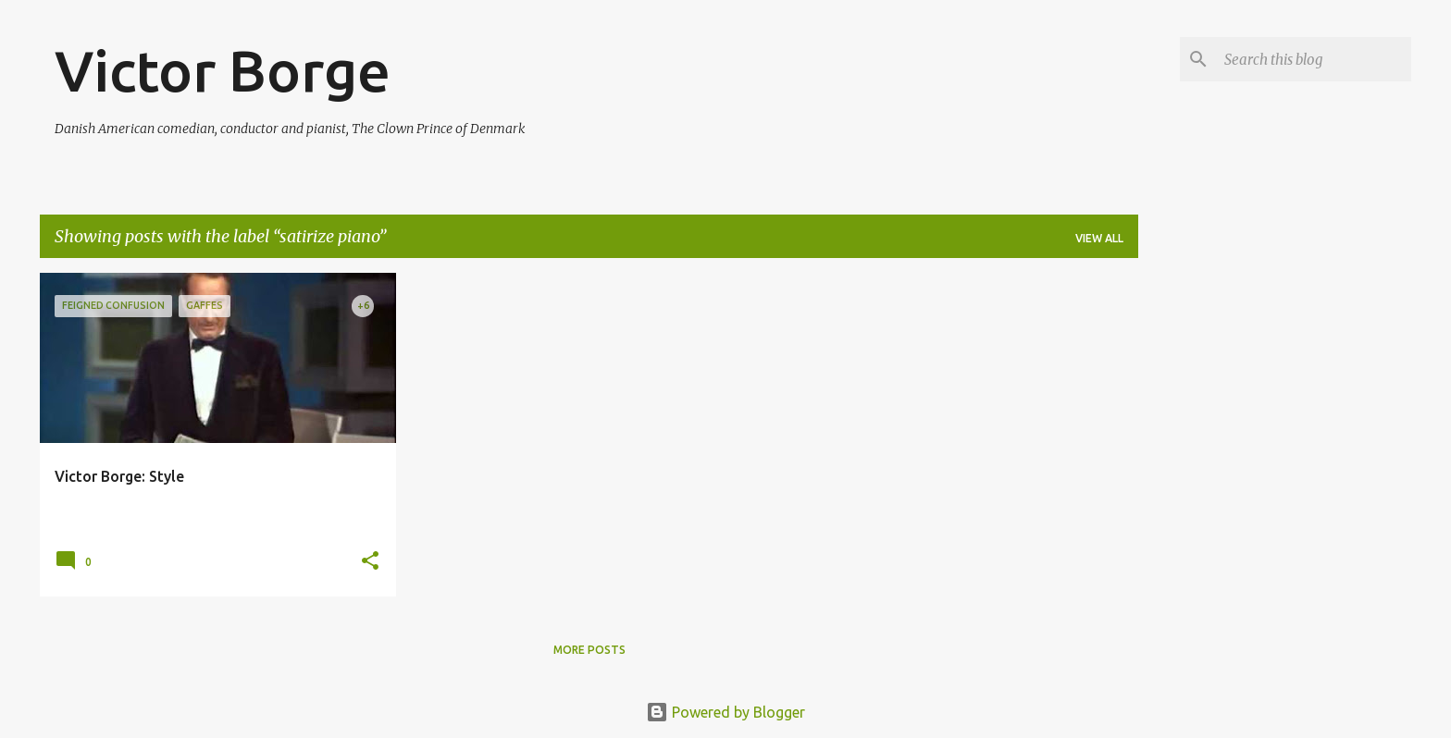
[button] (370, 561)
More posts (589, 650)
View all (1099, 238)
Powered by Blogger (725, 712)
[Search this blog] (1314, 59)
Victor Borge (223, 70)
